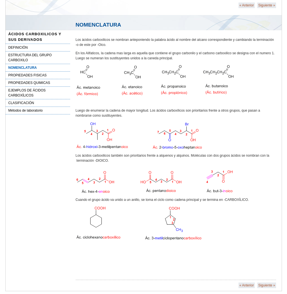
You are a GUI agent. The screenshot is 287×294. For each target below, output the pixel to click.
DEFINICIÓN (18, 48)
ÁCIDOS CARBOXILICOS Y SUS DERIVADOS (34, 37)
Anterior (246, 5)
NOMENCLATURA (22, 68)
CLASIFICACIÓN (21, 103)
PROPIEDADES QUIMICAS (29, 83)
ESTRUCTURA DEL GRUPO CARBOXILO (30, 57)
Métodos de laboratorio (25, 110)
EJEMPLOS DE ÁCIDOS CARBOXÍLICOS (27, 92)
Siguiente (266, 5)
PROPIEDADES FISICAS (27, 75)
